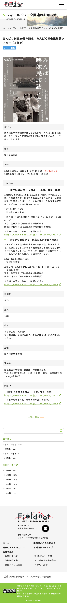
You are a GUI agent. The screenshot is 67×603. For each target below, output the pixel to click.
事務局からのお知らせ (44, 543)
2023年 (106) (10, 484)
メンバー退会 (41, 564)
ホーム (6, 28)
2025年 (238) (10, 475)
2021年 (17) (10, 493)
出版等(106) (10, 458)
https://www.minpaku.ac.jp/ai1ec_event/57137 (31, 234)
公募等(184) (10, 449)
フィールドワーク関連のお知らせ (29, 28)
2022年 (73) (10, 488)
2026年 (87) (10, 470)
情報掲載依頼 (11, 560)
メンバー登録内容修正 (45, 560)
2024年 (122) (10, 479)
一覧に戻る (33, 417)
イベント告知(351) (13, 444)
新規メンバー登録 (43, 556)
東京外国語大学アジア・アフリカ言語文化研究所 (33, 576)
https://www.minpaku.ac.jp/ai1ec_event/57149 (31, 284)
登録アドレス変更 (13, 564)
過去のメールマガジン (14, 547)
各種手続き (8, 552)
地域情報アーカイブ (43, 547)
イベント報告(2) (11, 453)
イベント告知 (9, 48)
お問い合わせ (11, 556)
